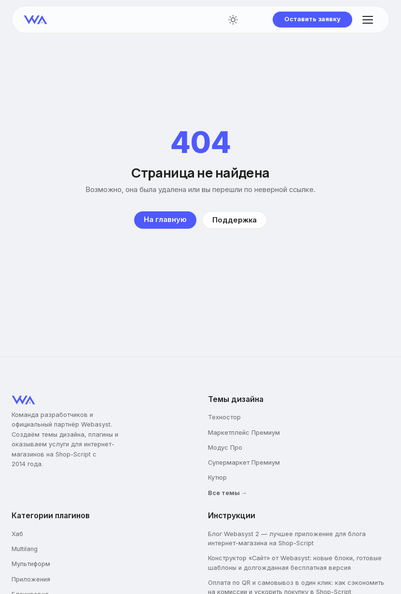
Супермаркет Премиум (244, 462)
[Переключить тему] (233, 19)
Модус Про (225, 447)
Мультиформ (31, 563)
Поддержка (234, 220)
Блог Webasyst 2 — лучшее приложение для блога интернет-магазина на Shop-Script (287, 538)
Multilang (25, 549)
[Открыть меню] (367, 19)
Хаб (17, 534)
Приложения (31, 579)
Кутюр (217, 477)
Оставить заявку (312, 19)
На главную (165, 219)
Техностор (224, 417)
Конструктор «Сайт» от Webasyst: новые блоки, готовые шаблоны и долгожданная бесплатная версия (295, 562)
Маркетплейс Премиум (244, 432)
